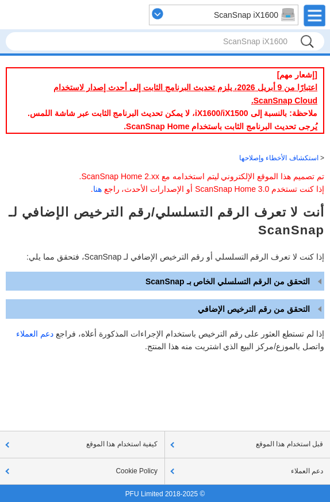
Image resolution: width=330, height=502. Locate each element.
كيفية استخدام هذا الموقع (122, 444)
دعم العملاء (34, 333)
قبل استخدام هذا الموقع (289, 444)
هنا (97, 189)
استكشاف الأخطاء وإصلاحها (279, 158)
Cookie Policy (137, 471)
